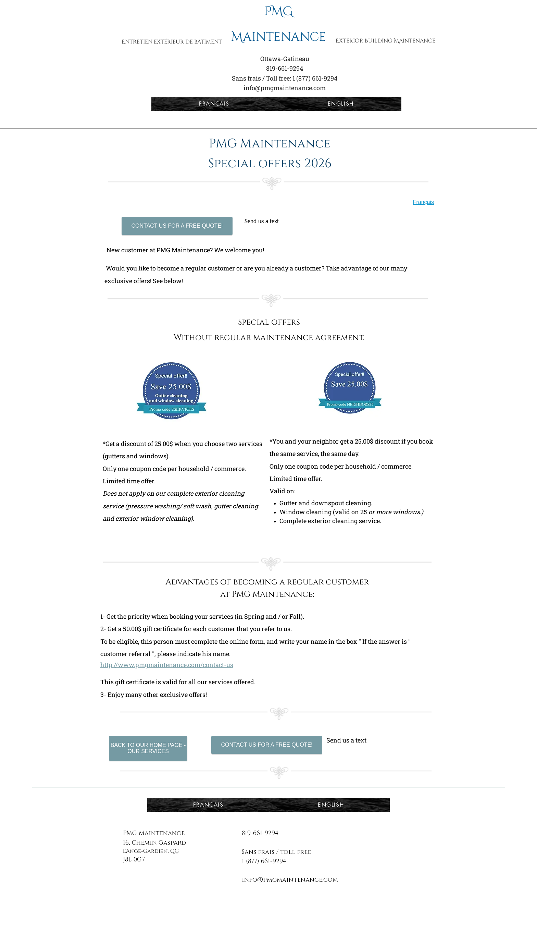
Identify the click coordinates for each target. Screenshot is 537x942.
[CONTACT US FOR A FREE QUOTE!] (177, 226)
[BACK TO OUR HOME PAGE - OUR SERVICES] (148, 748)
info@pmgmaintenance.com (284, 88)
